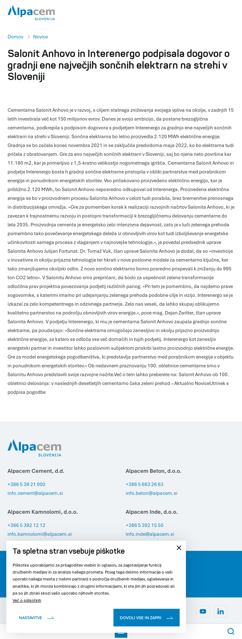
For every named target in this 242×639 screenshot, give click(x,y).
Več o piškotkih (27, 600)
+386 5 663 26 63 (145, 484)
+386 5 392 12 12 (26, 525)
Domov (15, 36)
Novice (40, 36)
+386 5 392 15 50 (145, 525)
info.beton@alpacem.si (151, 493)
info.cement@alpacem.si (35, 493)
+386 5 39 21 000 (26, 484)
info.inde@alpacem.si (150, 534)
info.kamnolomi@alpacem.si (40, 534)
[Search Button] (231, 631)
